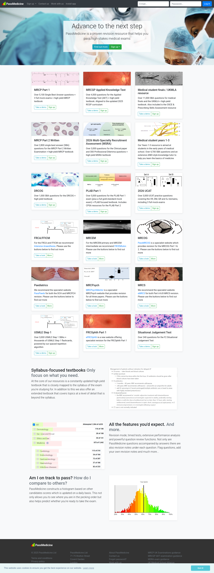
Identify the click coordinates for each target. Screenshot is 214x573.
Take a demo (40, 107)
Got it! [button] (200, 568)
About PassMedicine (119, 552)
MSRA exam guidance (158, 559)
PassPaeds (39, 293)
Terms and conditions (41, 558)
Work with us (57, 3)
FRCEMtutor (120, 246)
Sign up (114, 47)
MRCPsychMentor (94, 290)
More (49, 255)
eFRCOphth (91, 337)
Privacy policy (38, 561)
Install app (71, 3)
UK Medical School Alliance (161, 562)
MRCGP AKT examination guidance (165, 556)
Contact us (43, 3)
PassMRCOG (144, 243)
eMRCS (141, 293)
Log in (207, 3)
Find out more (101, 47)
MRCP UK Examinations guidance (164, 552)
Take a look (40, 255)
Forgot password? (118, 559)
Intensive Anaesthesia (44, 246)
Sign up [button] (31, 3)
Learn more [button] (88, 568)
